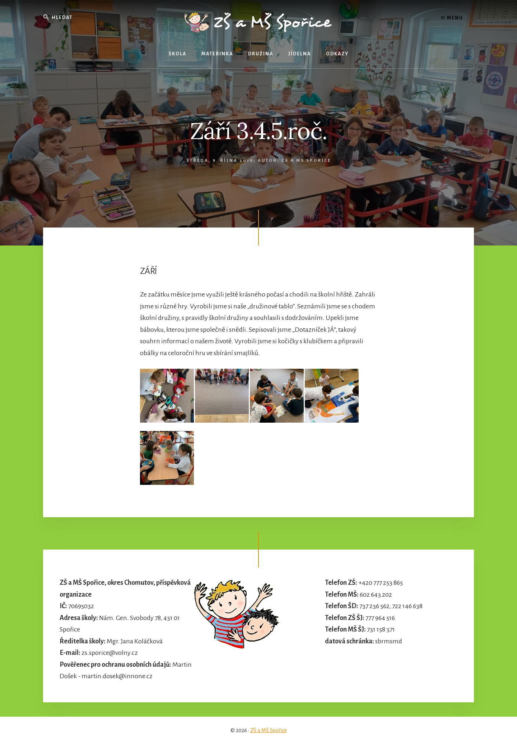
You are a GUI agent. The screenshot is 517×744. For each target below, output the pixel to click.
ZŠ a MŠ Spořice (268, 730)
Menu (452, 17)
